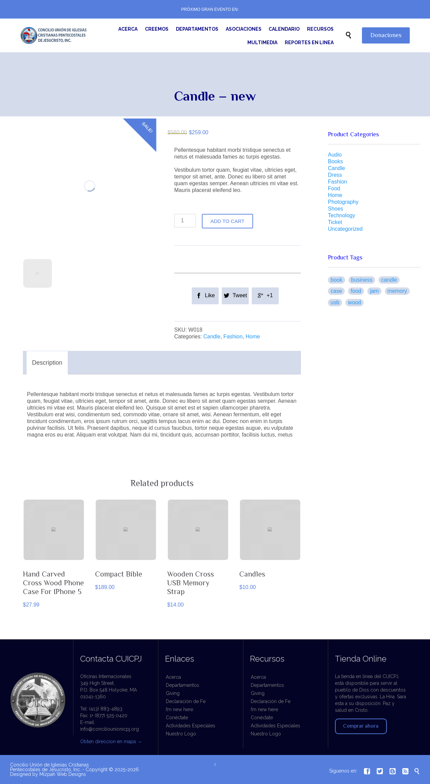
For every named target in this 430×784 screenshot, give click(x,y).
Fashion (233, 336)
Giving (173, 693)
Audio (335, 155)
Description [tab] (47, 362)
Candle (211, 336)
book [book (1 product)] (336, 280)
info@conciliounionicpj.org (109, 729)
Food (334, 188)
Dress (335, 175)
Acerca (173, 677)
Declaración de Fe (186, 701)
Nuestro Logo (181, 733)
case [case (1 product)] (336, 291)
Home (253, 336)
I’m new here (179, 709)
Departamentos (182, 685)
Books (335, 161)
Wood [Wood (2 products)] (354, 302)
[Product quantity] (185, 220)
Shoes (335, 209)
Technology (341, 215)
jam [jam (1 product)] (374, 291)
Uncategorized (345, 229)
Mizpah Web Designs (62, 774)
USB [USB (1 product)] (335, 302)
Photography (343, 202)
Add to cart (228, 221)
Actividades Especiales (190, 725)
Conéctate (177, 717)
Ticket (335, 222)
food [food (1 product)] (356, 291)
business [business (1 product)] (361, 280)
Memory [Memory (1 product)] (397, 291)
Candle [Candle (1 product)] (389, 280)
